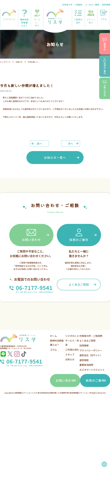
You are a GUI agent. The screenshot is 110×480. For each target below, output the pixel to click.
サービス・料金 (37, 18)
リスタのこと (9, 15)
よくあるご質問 (92, 4)
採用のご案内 (78, 235)
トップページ (5, 62)
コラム (53, 349)
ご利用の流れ (78, 16)
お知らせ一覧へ (55, 157)
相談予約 (104, 43)
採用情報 (106, 4)
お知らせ (19, 62)
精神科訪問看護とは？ (24, 18)
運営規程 (84, 360)
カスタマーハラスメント (92, 369)
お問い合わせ (31, 235)
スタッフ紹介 (90, 16)
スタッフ (69, 354)
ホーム (53, 336)
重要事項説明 (86, 365)
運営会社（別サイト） (90, 355)
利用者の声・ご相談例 (72, 4)
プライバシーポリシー (90, 350)
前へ (39, 143)
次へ (70, 143)
